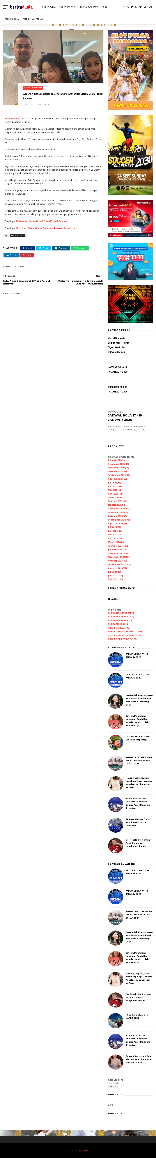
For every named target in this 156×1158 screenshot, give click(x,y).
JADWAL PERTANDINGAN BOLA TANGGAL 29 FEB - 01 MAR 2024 (139, 760)
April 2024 (115, 538)
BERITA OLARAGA (120, 620)
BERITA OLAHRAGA (89, 7)
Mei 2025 (115, 489)
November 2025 (118, 467)
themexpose (84, 1150)
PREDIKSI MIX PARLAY (33, 19)
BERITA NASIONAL (67, 7)
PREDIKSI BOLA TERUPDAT (125, 631)
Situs (18, 228)
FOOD (104, 7)
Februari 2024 (118, 545)
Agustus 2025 (117, 478)
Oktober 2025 (117, 471)
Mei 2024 (115, 534)
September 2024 (119, 519)
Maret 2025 (116, 497)
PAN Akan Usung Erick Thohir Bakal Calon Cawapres (137, 822)
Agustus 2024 (117, 523)
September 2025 (119, 475)
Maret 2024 (116, 542)
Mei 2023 (115, 579)
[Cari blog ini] (121, 1083)
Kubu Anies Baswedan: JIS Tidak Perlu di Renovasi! (42, 221)
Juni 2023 (115, 575)
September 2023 (119, 564)
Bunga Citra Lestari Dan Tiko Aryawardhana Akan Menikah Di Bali (139, 1059)
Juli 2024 (114, 527)
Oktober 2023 (117, 560)
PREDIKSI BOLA (12, 19)
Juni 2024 (115, 530)
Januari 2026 (116, 460)
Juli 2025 (114, 482)
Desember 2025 (118, 464)
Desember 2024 (119, 508)
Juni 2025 (115, 486)
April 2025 (115, 493)
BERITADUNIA (118, 624)
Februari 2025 (117, 501)
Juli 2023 (115, 571)
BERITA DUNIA (49, 7)
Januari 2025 (116, 504)
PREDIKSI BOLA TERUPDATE (125, 635)
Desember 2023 (119, 553)
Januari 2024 (117, 549)
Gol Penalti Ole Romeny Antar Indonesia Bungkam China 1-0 (138, 843)
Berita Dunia (12, 118)
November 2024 (118, 512)
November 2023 (119, 556)
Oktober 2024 (117, 516)
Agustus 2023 (117, 568)
